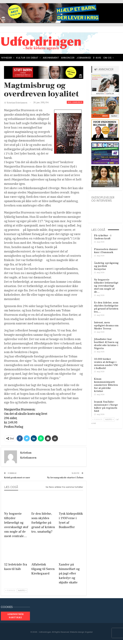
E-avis (97, 57)
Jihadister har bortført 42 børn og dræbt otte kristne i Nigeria (106, 343)
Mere (106, 57)
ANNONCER (67, 57)
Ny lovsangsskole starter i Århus (65, 477)
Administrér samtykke (15, 616)
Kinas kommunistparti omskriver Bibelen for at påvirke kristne (106, 385)
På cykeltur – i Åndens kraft (102, 237)
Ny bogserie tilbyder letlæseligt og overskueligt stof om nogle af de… (106, 286)
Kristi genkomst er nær (17, 477)
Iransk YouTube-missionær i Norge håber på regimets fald (106, 406)
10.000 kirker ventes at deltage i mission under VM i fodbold (106, 363)
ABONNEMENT (51, 57)
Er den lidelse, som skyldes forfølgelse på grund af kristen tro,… (106, 307)
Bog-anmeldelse (75, 102)
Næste (22, 590)
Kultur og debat (27, 57)
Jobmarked (84, 57)
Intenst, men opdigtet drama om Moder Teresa (106, 325)
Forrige (10, 590)
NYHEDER (6, 57)
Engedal (89, 632)
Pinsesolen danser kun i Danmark (106, 250)
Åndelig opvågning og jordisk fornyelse (106, 266)
